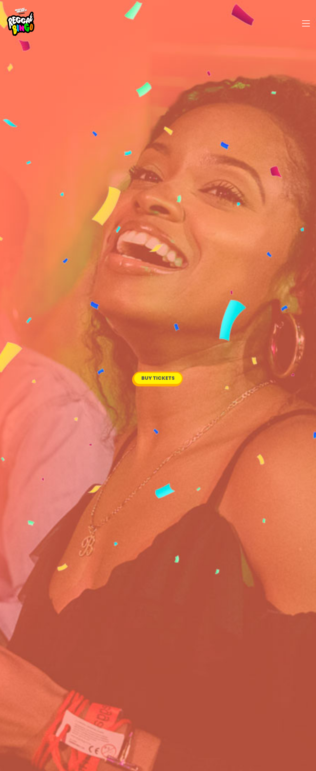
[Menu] (306, 23)
